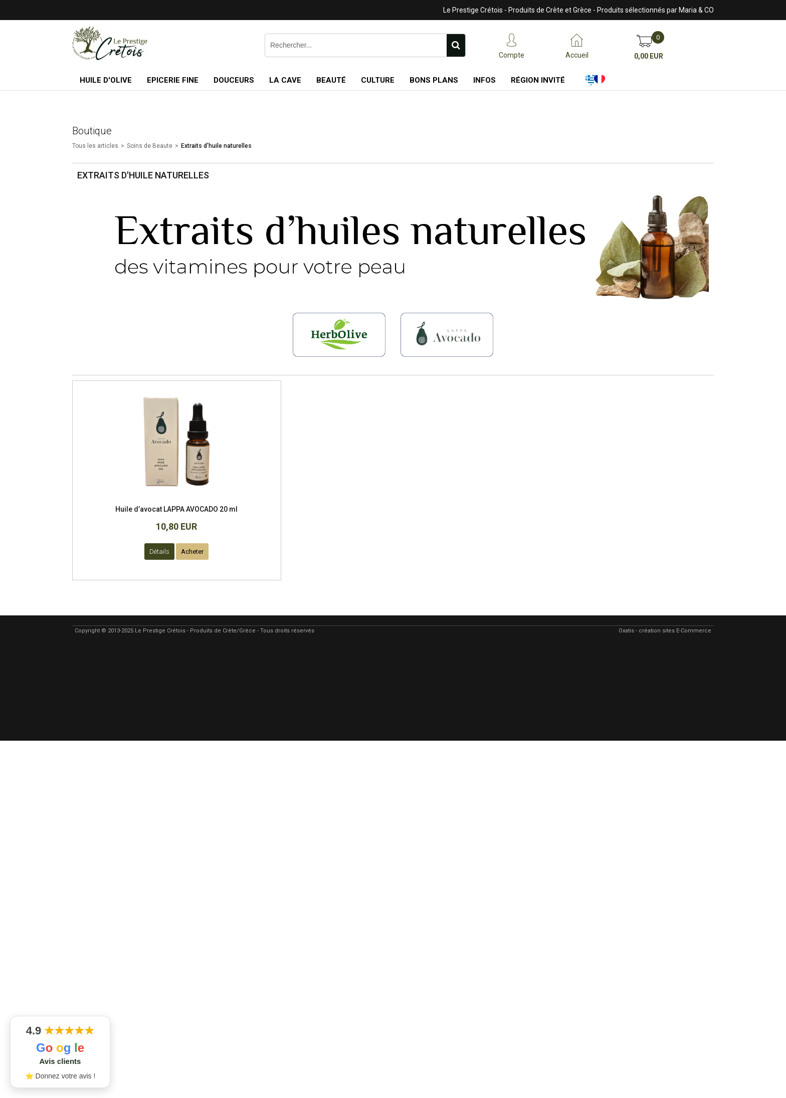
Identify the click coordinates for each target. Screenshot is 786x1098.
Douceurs (234, 80)
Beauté (331, 80)
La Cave (285, 80)
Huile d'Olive (106, 80)
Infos (484, 80)
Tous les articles (95, 145)
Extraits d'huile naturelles (216, 145)
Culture (378, 80)
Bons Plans (434, 80)
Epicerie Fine (173, 80)
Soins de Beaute (149, 145)
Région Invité (538, 80)
